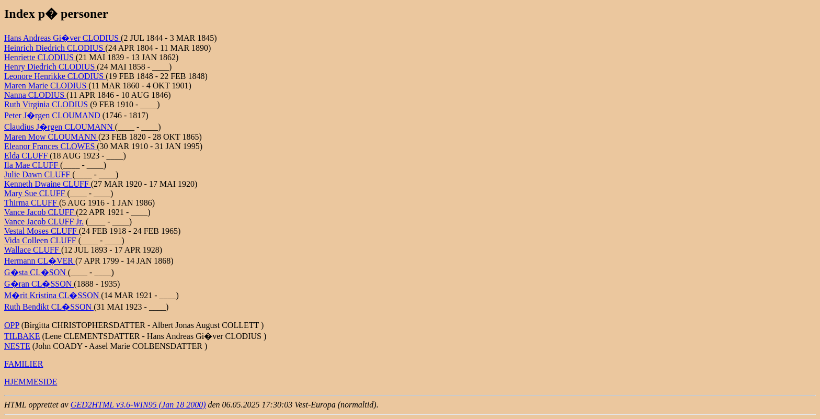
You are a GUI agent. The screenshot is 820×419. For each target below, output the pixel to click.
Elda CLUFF (27, 155)
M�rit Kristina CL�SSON (52, 295)
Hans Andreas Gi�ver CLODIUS (62, 37)
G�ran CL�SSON (39, 283)
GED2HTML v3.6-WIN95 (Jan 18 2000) (138, 404)
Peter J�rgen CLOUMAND (53, 115)
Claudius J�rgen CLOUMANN (59, 126)
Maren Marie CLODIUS (46, 85)
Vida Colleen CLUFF (41, 240)
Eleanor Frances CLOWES (50, 146)
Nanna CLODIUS (35, 94)
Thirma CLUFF (31, 202)
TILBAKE (22, 336)
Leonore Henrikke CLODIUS (55, 76)
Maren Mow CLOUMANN (51, 136)
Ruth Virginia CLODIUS (47, 104)
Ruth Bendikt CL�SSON (49, 306)
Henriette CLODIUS (40, 57)
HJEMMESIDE (30, 381)
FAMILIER (23, 363)
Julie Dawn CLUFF (38, 174)
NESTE (17, 346)
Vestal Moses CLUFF (41, 231)
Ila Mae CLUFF (32, 165)
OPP (11, 325)
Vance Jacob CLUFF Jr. (44, 221)
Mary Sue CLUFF (35, 193)
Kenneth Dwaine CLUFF (47, 183)
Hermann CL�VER (39, 260)
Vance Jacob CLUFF (40, 212)
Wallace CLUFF (32, 249)
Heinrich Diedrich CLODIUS (54, 47)
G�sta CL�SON (36, 272)
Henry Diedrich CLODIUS (50, 66)
